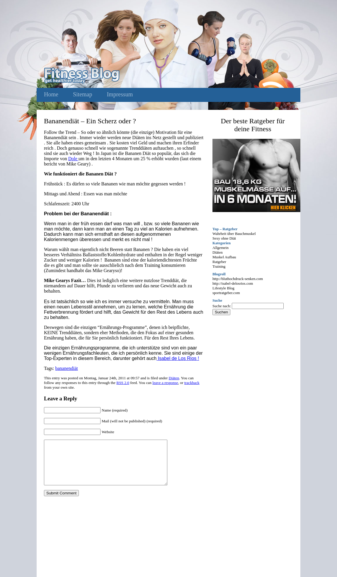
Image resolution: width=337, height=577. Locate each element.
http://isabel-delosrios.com (232, 283)
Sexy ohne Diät (224, 238)
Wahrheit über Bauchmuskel (234, 233)
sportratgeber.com (226, 293)
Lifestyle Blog (223, 288)
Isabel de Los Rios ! (177, 358)
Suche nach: (221, 306)
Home (51, 94)
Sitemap (82, 94)
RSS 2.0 (122, 382)
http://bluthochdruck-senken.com (237, 278)
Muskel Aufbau (224, 257)
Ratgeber (219, 262)
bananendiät (66, 368)
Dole (73, 158)
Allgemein (220, 247)
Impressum (120, 94)
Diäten (174, 378)
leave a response (165, 382)
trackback (192, 382)
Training (218, 266)
